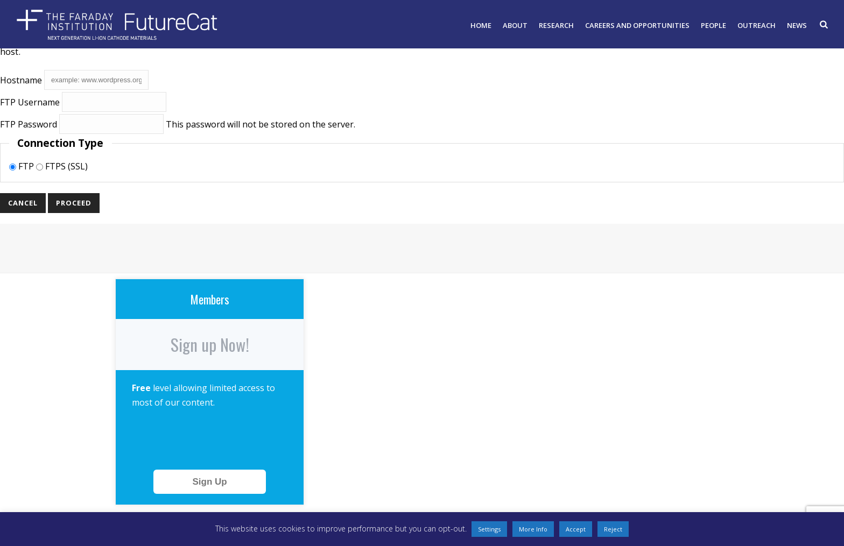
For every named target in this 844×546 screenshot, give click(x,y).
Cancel (23, 203)
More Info (533, 529)
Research (556, 25)
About (515, 25)
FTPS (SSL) (62, 166)
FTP (22, 166)
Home (480, 25)
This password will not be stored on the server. (177, 124)
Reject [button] (613, 529)
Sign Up (209, 482)
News (797, 25)
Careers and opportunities (637, 25)
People (713, 25)
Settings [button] (489, 529)
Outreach (756, 25)
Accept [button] (576, 529)
